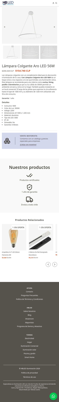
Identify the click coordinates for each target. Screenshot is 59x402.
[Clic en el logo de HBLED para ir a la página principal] (8, 3)
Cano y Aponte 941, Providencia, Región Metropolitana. (29, 388)
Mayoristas (29, 322)
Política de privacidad (29, 373)
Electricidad (29, 338)
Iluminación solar (29, 350)
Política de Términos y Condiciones (29, 299)
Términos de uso (29, 377)
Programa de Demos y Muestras (29, 326)
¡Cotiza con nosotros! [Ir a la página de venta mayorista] (28, 144)
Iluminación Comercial (29, 346)
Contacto (29, 291)
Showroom (29, 319)
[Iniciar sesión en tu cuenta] (53, 3)
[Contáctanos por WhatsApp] (53, 396)
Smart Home (29, 357)
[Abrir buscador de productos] (56, 3)
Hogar (29, 342)
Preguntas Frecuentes (29, 295)
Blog (29, 315)
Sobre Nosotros (29, 311)
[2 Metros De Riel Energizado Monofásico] (41, 237)
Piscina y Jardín (29, 353)
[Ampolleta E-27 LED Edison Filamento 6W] (14, 237)
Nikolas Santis (35, 390)
